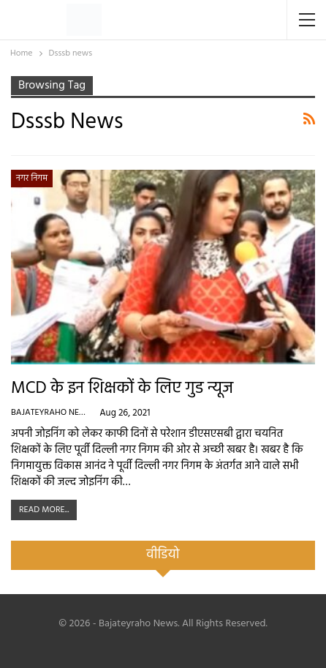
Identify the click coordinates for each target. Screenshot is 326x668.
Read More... (44, 510)
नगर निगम (32, 178)
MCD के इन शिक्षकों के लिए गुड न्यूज (122, 388)
